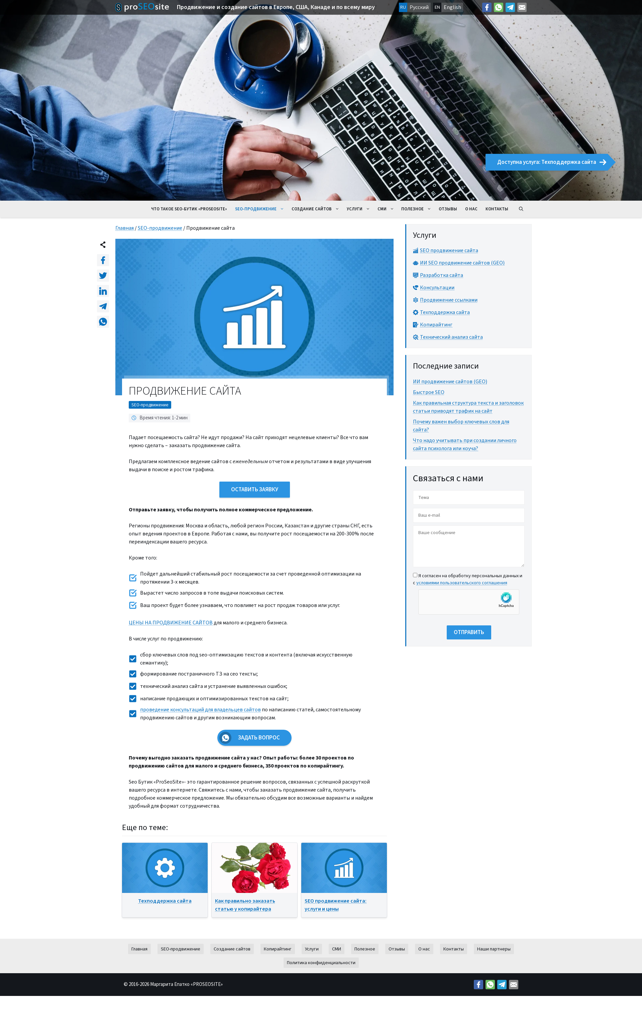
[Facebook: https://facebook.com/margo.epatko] (487, 7)
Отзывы (448, 209)
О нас (471, 209)
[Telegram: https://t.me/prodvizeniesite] (510, 7)
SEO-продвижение (261, 209)
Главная (124, 228)
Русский (419, 7)
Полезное (418, 209)
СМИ (388, 209)
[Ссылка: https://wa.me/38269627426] (498, 7)
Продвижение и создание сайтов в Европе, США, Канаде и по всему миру (276, 7)
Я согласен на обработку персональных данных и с (467, 579)
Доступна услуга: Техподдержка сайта (551, 162)
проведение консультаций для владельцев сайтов (200, 709)
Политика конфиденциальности (321, 962)
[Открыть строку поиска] (521, 209)
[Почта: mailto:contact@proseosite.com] (522, 7)
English (452, 7)
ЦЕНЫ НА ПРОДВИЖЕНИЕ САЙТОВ (171, 622)
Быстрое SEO (428, 392)
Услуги (360, 209)
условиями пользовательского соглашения (461, 582)
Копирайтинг (278, 948)
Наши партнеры (494, 948)
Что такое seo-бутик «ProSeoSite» (189, 209)
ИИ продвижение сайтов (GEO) (450, 381)
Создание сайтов (317, 209)
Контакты (497, 209)
